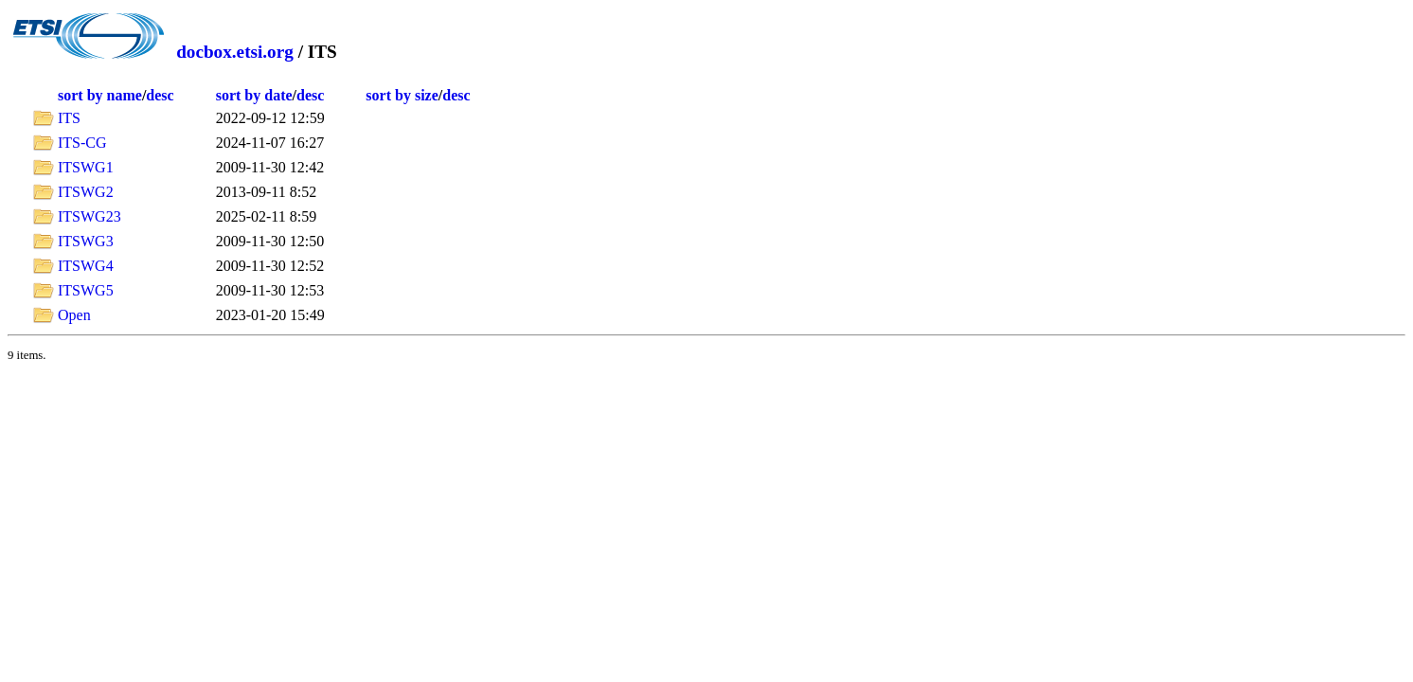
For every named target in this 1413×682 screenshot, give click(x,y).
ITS (69, 118)
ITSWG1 (86, 167)
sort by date (254, 95)
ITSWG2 (86, 192)
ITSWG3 (86, 241)
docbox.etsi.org (235, 52)
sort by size (402, 95)
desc (159, 95)
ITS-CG (82, 143)
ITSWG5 (86, 290)
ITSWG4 (86, 266)
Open (74, 315)
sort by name (100, 95)
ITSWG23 (89, 216)
